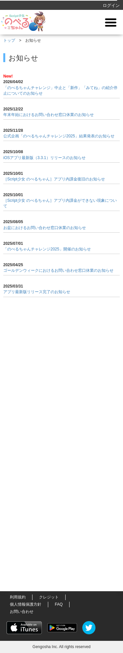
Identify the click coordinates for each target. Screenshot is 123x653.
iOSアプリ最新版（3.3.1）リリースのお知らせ (44, 157)
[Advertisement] (61, 427)
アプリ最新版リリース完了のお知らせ (36, 292)
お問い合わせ (21, 611)
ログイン (111, 5)
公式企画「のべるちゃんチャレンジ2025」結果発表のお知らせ (58, 136)
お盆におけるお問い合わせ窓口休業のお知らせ (44, 227)
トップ (9, 40)
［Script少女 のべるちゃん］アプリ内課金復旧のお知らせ (54, 179)
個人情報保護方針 (25, 604)
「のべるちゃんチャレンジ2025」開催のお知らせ (47, 249)
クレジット (49, 597)
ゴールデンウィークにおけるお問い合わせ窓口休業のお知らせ (58, 270)
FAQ (59, 604)
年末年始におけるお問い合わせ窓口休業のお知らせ (48, 114)
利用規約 (18, 597)
